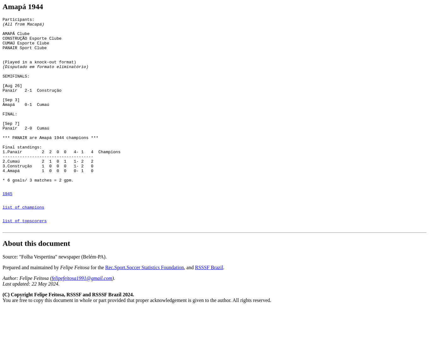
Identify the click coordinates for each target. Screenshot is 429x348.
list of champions (23, 244)
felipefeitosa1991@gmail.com (82, 318)
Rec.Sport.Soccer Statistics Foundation (144, 307)
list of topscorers (25, 259)
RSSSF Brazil (209, 307)
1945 (7, 228)
